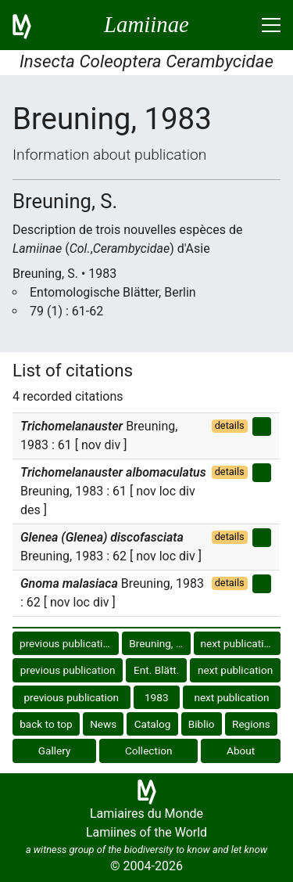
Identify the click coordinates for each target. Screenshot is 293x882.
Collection (149, 750)
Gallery (54, 750)
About (241, 750)
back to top (46, 724)
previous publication (67, 643)
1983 (157, 697)
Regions (251, 724)
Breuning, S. (156, 643)
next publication (238, 643)
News (103, 724)
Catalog (152, 724)
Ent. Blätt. (156, 670)
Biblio (201, 724)
